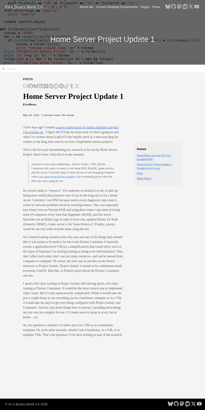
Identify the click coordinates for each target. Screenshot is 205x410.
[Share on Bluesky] (35, 86)
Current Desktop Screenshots (117, 7)
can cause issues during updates (56, 176)
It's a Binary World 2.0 (24, 7)
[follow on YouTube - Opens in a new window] (196, 7)
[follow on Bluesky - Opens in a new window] (167, 7)
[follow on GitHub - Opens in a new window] (173, 7)
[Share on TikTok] (66, 86)
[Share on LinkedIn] (41, 86)
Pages (145, 7)
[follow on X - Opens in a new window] (190, 7)
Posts (156, 7)
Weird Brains (144, 178)
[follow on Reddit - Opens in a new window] (185, 7)
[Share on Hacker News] (46, 86)
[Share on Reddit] (56, 86)
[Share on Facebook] (30, 86)
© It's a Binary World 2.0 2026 (26, 404)
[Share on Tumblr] (71, 86)
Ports (140, 173)
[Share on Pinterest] (51, 86)
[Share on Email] (25, 86)
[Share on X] (76, 86)
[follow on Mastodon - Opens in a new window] (179, 7)
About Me (86, 7)
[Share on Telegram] (61, 86)
